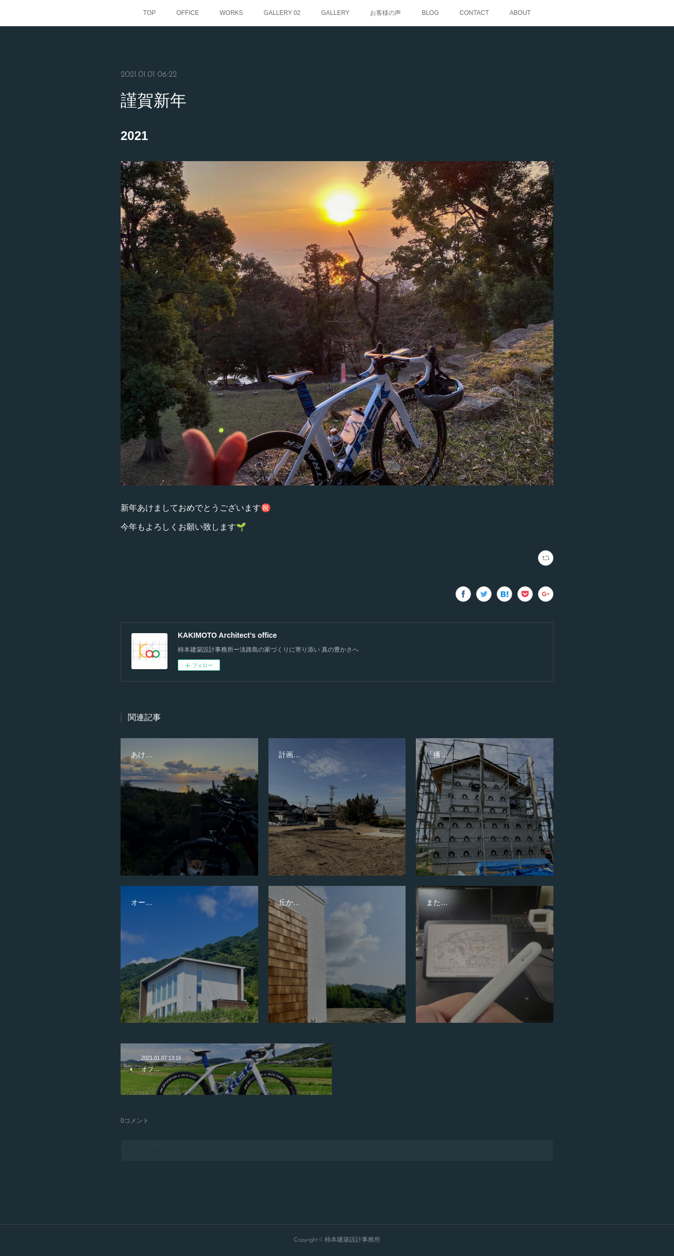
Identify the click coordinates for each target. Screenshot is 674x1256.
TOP (149, 12)
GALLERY (335, 12)
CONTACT (474, 12)
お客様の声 (385, 12)
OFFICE (187, 12)
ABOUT (520, 12)
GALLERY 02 (282, 12)
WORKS (231, 12)
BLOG (430, 12)
